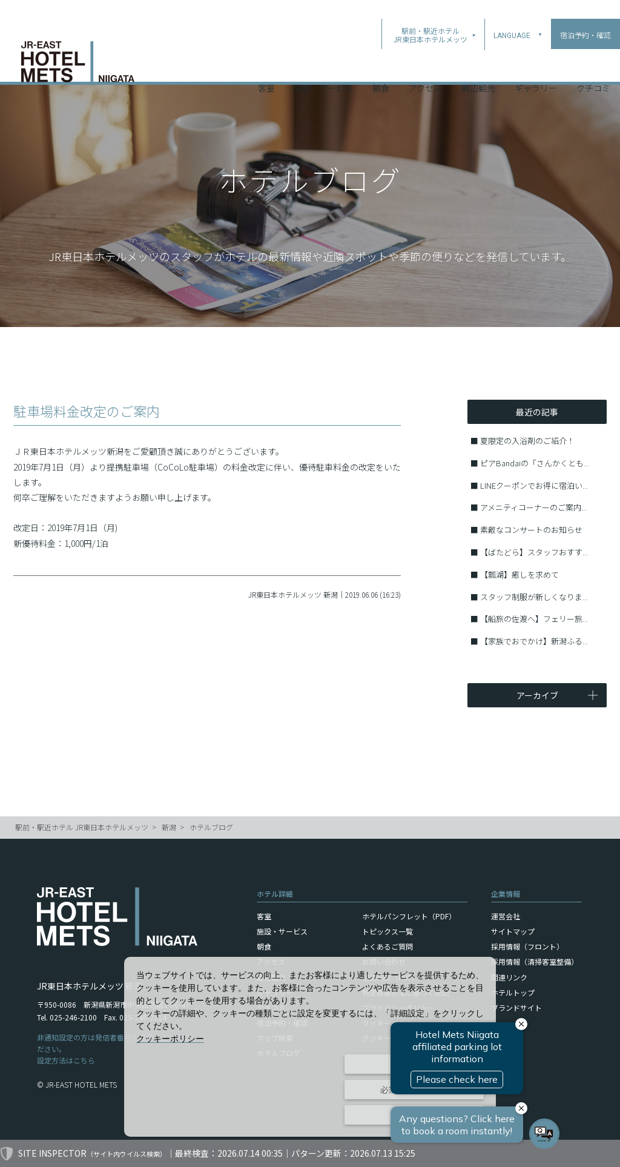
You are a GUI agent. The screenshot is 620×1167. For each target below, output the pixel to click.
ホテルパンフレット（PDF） (409, 916)
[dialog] (310, 1047)
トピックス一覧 (387, 931)
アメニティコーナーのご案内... (533, 507)
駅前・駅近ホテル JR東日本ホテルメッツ (81, 827)
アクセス (425, 66)
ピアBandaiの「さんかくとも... (534, 463)
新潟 (169, 827)
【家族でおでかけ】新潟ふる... (534, 641)
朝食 (380, 66)
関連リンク (509, 977)
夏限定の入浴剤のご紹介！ (527, 440)
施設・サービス (323, 66)
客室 (266, 66)
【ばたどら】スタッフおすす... (534, 552)
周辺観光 (478, 66)
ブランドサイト (516, 1007)
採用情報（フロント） (527, 946)
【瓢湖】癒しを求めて (519, 574)
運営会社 (505, 916)
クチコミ (593, 66)
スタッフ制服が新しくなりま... (534, 597)
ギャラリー (536, 66)
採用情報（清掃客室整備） (534, 961)
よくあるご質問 (387, 946)
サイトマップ (513, 931)
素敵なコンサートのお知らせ (531, 529)
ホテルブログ (211, 827)
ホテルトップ (513, 992)
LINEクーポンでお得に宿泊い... (534, 485)
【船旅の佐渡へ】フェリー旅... (534, 618)
